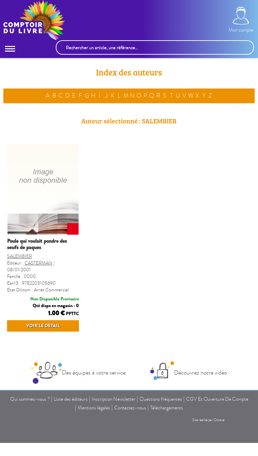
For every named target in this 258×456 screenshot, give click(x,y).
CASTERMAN (38, 263)
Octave (219, 419)
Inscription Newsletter (113, 399)
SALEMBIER (19, 256)
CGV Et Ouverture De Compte (217, 399)
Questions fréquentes (160, 399)
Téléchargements (166, 407)
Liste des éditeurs (71, 399)
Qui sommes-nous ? (30, 399)
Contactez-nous (130, 407)
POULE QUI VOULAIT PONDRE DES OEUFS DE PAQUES (37, 244)
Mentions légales (94, 407)
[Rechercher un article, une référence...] (154, 47)
